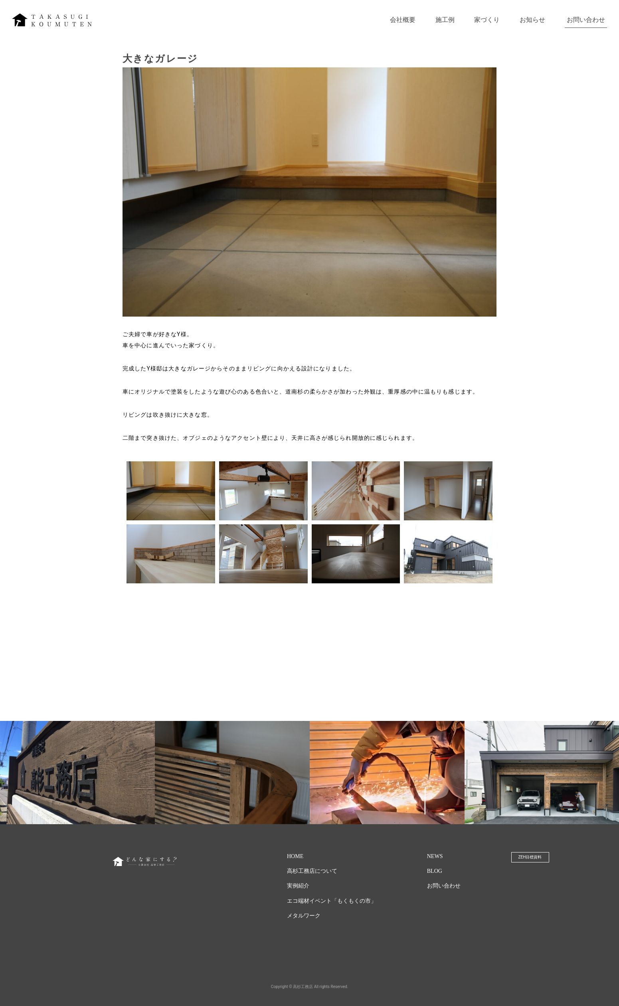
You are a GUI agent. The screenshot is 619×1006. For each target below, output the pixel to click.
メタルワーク (303, 916)
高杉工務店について (312, 871)
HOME (295, 856)
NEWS (435, 856)
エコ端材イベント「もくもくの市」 (331, 901)
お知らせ (532, 20)
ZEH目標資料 (530, 857)
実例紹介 (298, 886)
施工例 (445, 20)
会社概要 (402, 20)
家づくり (487, 20)
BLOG (434, 871)
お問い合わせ (586, 20)
